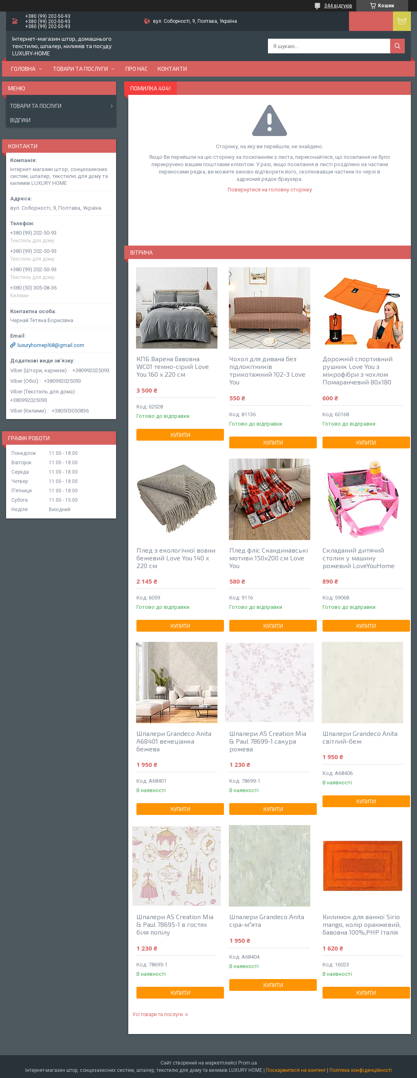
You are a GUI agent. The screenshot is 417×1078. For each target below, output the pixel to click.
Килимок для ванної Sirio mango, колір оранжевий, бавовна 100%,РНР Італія (362, 924)
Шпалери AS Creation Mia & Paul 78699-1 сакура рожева (267, 741)
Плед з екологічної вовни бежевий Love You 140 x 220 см (175, 557)
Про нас (136, 68)
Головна (23, 68)
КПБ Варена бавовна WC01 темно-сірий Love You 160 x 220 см (172, 366)
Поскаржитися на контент (296, 1070)
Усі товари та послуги (157, 1014)
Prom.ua (247, 1063)
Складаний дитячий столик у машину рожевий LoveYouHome (359, 557)
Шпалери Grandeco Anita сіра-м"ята (266, 920)
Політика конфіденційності (360, 1070)
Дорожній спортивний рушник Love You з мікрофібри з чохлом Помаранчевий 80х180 (358, 370)
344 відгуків (338, 6)
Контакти (172, 68)
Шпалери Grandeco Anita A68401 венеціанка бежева (173, 741)
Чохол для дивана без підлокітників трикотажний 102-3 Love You (267, 370)
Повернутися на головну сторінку (270, 190)
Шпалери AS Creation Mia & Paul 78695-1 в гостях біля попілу (174, 924)
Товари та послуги (80, 68)
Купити (180, 435)
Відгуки (20, 120)
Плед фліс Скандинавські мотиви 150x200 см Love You (268, 557)
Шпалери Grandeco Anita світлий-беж (360, 737)
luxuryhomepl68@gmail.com (51, 345)
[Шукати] (397, 46)
